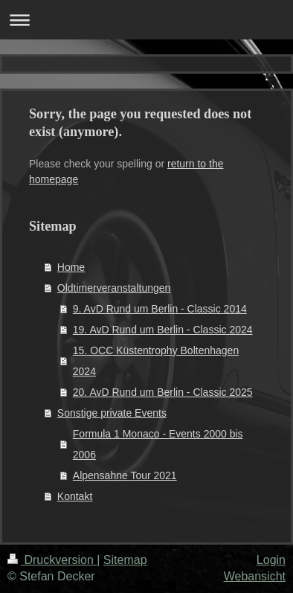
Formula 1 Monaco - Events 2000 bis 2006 (158, 444)
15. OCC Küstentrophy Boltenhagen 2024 (156, 360)
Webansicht (255, 576)
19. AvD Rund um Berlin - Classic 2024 (163, 330)
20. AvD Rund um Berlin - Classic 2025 (163, 392)
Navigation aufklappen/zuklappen (146, 20)
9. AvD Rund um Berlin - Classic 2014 (160, 309)
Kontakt (74, 496)
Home (71, 267)
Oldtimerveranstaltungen (114, 288)
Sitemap (125, 560)
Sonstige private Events (112, 413)
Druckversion (52, 560)
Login (271, 560)
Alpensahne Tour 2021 (125, 475)
